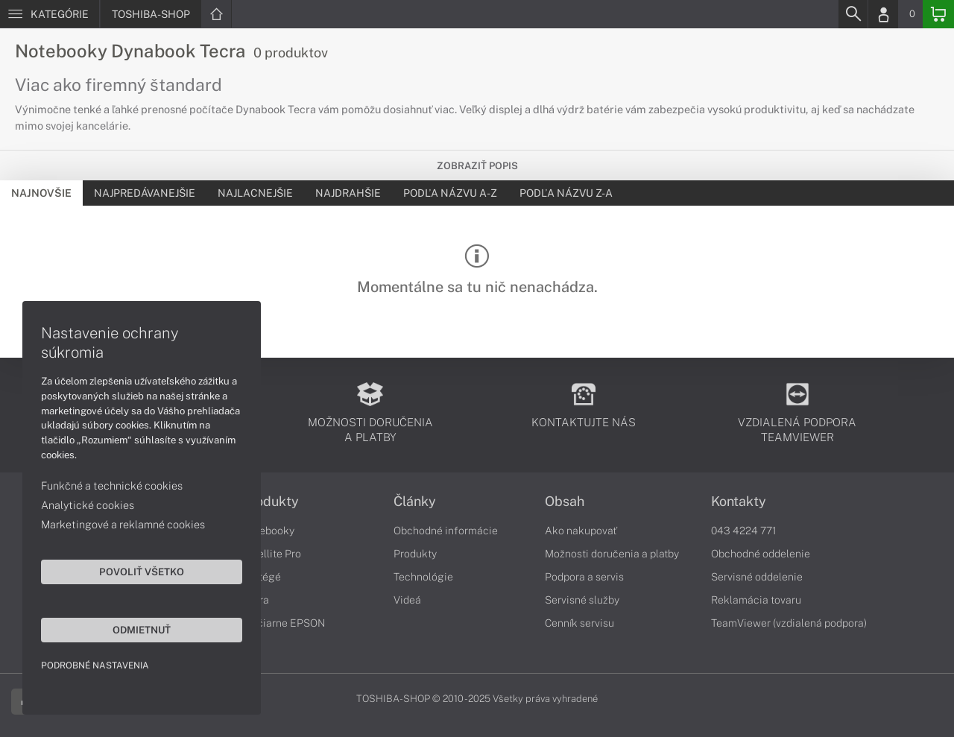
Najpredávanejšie (144, 193)
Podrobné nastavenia (95, 665)
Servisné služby (582, 600)
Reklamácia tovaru (756, 600)
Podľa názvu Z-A (566, 193)
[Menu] (49, 14)
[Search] (853, 14)
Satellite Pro (271, 554)
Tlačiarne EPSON (283, 623)
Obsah (564, 501)
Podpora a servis (584, 577)
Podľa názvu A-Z (450, 193)
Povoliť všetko (141, 572)
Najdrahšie (348, 193)
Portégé (261, 577)
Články (415, 501)
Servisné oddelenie (757, 577)
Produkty (270, 501)
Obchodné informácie (446, 531)
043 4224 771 (744, 531)
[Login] (883, 14)
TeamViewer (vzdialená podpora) (789, 623)
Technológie (423, 577)
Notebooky (268, 531)
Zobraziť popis (477, 165)
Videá (407, 600)
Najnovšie (41, 193)
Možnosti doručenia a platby (612, 554)
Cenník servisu (579, 623)
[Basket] (938, 14)
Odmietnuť (142, 630)
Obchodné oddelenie (760, 554)
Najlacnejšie (255, 193)
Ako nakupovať (581, 531)
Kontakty (738, 501)
